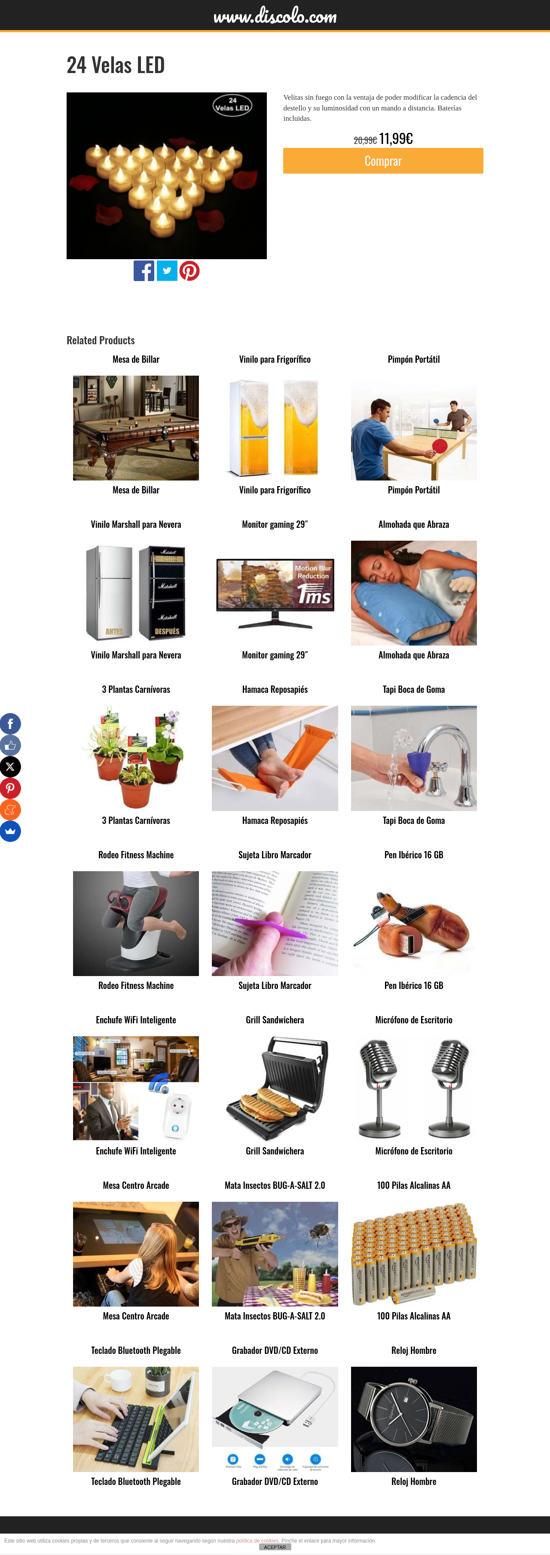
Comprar (383, 160)
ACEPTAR (275, 1547)
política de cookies (257, 1541)
